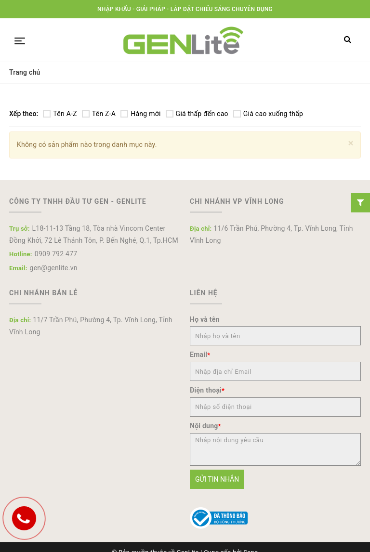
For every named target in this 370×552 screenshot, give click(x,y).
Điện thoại (207, 390)
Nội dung (205, 426)
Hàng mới (140, 114)
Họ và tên (205, 319)
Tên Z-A (99, 114)
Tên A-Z (60, 114)
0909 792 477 (56, 254)
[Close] (351, 143)
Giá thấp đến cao (197, 114)
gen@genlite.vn (54, 268)
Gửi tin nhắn (217, 479)
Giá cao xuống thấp (268, 114)
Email (200, 354)
